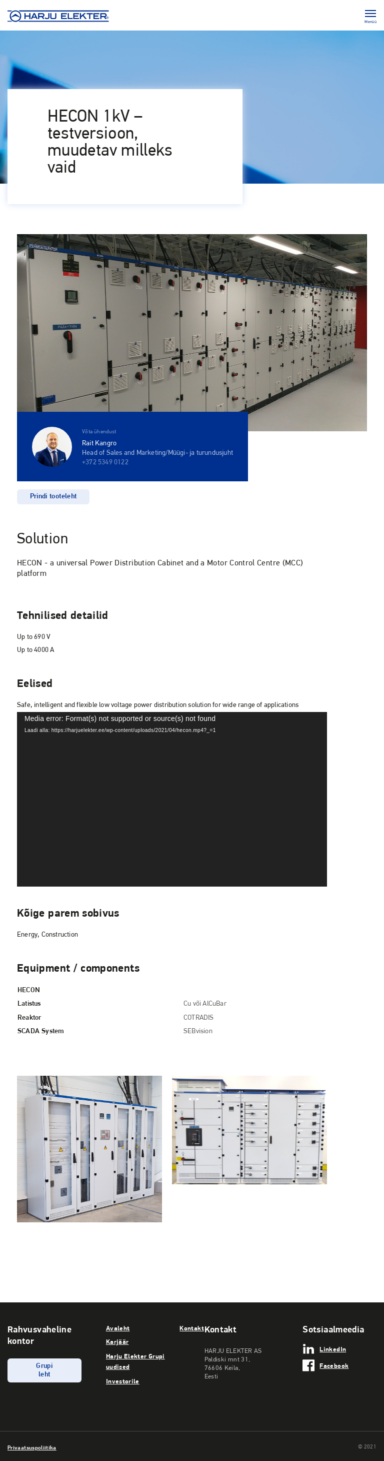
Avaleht (118, 1328)
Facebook (334, 1365)
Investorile (123, 1381)
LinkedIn (333, 1349)
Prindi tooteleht (53, 496)
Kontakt (192, 1328)
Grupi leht (44, 1370)
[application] (172, 799)
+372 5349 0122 (105, 462)
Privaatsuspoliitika (32, 1447)
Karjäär (117, 1341)
